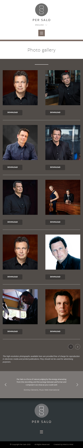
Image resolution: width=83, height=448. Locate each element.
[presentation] (6, 385)
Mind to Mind (68, 444)
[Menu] (41, 431)
